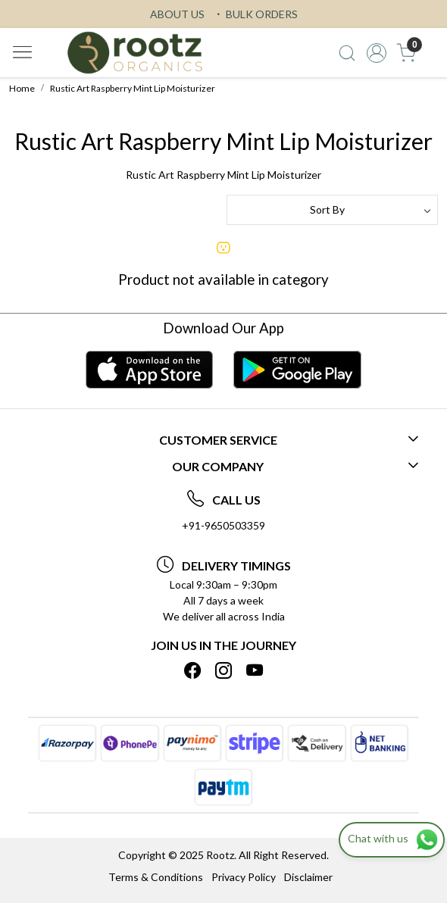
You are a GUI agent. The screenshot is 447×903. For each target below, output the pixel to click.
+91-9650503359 (223, 525)
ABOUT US (177, 14)
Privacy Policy (243, 876)
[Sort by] (332, 210)
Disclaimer (308, 876)
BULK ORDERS (255, 14)
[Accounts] (377, 53)
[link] (347, 53)
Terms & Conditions (155, 876)
